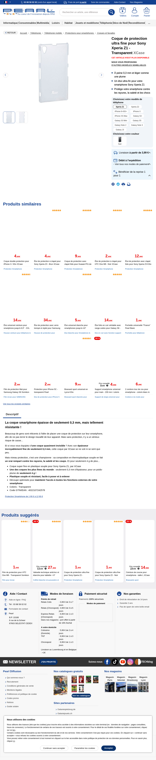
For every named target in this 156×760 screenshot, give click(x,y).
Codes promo (13, 698)
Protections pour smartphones (79, 33)
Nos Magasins (136, 2)
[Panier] (147, 12)
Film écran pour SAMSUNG (15, 397)
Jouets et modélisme (87, 23)
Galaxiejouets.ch (65, 713)
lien (13, 730)
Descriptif (12, 414)
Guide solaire (13, 706)
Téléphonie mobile (53, 33)
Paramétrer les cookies (84, 748)
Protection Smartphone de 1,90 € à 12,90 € (24, 496)
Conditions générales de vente (20, 686)
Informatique (10, 23)
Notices (10, 702)
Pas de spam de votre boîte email (134, 607)
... (149, 23)
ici (14, 741)
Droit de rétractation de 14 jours (133, 599)
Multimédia (43, 23)
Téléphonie (106, 23)
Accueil (23, 33)
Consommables (27, 23)
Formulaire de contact (18, 609)
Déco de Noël (120, 23)
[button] (132, 153)
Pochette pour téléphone (135, 333)
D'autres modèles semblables (129, 65)
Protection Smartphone (13, 269)
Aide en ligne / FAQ (17, 600)
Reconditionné (136, 23)
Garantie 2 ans (126, 603)
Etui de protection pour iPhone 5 (46, 397)
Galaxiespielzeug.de (66, 709)
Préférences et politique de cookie (22, 694)
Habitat (68, 23)
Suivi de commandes (100, 2)
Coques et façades (106, 33)
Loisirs (56, 23)
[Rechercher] (111, 12)
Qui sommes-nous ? (16, 677)
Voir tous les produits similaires (16, 404)
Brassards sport (132, 580)
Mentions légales (14, 690)
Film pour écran (8, 580)
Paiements (91, 599)
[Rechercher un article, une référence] (87, 12)
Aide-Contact (119, 2)
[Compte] (135, 12)
